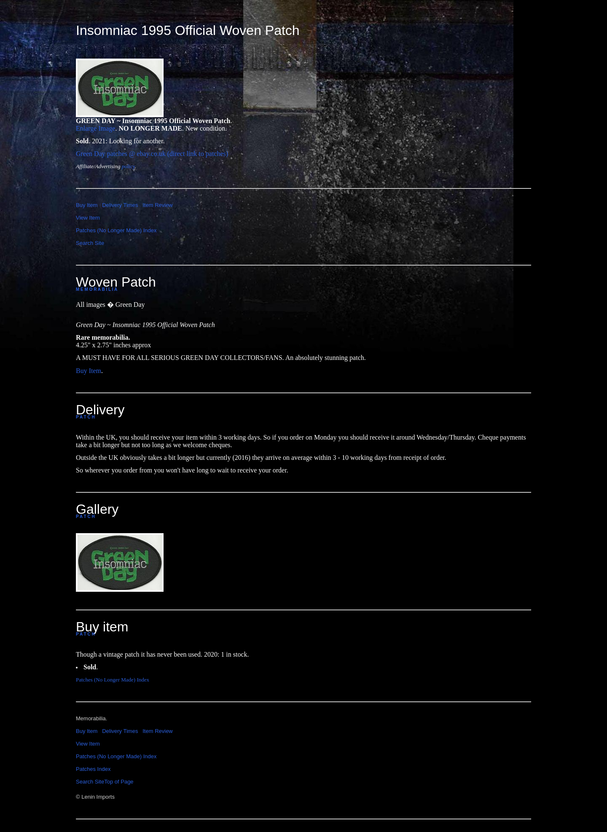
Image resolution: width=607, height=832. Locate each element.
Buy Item (86, 205)
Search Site (90, 243)
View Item (88, 218)
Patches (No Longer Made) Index (116, 230)
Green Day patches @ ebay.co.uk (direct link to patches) (152, 153)
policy (128, 166)
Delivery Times (120, 205)
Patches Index (93, 769)
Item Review (157, 205)
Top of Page (118, 781)
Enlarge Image (95, 128)
